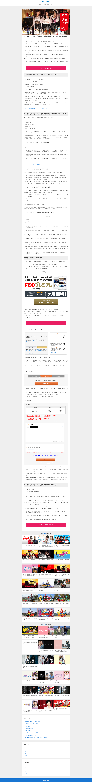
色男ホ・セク (27, 730)
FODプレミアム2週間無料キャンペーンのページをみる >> (35, 108)
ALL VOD (46, 2)
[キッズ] (26, 749)
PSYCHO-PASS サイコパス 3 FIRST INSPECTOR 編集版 (36, 737)
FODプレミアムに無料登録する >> (46, 524)
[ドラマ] (44, 533)
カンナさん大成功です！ (29, 728)
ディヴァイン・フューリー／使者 (31, 732)
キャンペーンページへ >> (46, 322)
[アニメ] (26, 748)
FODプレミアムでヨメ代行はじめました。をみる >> (34, 164)
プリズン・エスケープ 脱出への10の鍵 (32, 725)
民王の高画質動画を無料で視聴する (29, 559)
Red (25, 733)
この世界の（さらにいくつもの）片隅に (33, 721)
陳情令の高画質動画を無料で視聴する (46, 664)
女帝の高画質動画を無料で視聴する (29, 545)
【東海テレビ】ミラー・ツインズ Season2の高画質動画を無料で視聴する (30, 666)
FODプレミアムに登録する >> (46, 68)
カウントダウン (28, 726)
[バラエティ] (27, 753)
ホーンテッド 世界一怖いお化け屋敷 (32, 723)
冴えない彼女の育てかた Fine (30, 735)
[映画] (26, 755)
